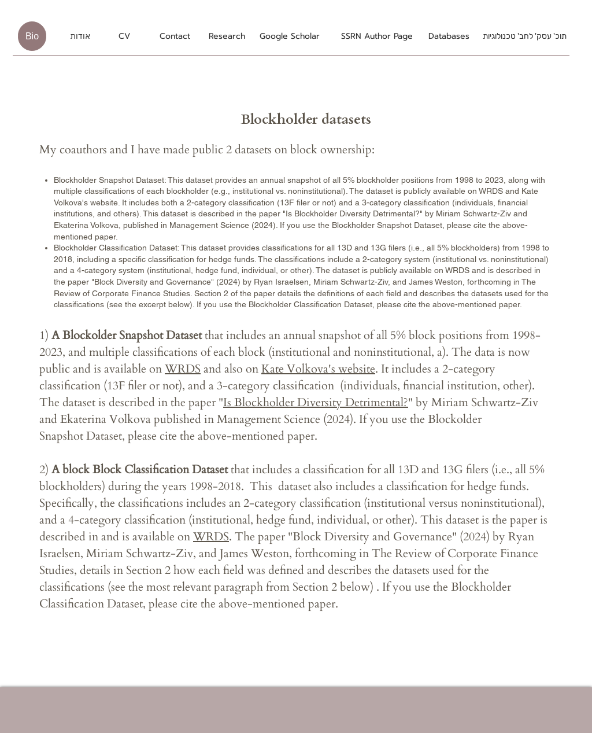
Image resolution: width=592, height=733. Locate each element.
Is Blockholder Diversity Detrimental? (315, 402)
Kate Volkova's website (318, 369)
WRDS (183, 369)
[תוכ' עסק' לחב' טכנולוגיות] (524, 35)
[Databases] (449, 35)
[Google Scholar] (290, 35)
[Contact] (175, 35)
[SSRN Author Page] (377, 35)
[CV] (124, 35)
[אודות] (80, 35)
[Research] (226, 35)
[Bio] (32, 36)
